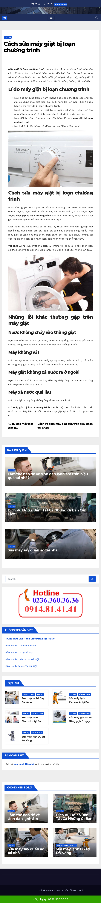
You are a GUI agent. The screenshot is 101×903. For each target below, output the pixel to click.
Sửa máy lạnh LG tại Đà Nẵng (73, 851)
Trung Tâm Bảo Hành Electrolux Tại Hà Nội (30, 638)
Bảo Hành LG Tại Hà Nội (19, 652)
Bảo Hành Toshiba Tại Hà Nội (22, 659)
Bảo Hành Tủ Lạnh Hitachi (20, 645)
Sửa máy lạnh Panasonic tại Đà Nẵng (79, 702)
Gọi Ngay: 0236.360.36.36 (50, 900)
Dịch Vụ (40, 694)
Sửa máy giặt (84, 713)
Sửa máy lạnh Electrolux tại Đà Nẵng (31, 721)
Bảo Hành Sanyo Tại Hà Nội (21, 666)
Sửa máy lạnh (28, 694)
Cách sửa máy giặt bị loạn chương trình (39, 47)
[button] (96, 17)
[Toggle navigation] (51, 18)
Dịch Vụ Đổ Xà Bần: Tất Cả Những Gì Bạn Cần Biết (47, 512)
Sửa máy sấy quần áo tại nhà (32, 550)
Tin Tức (8, 37)
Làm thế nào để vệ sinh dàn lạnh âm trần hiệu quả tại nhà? (48, 476)
